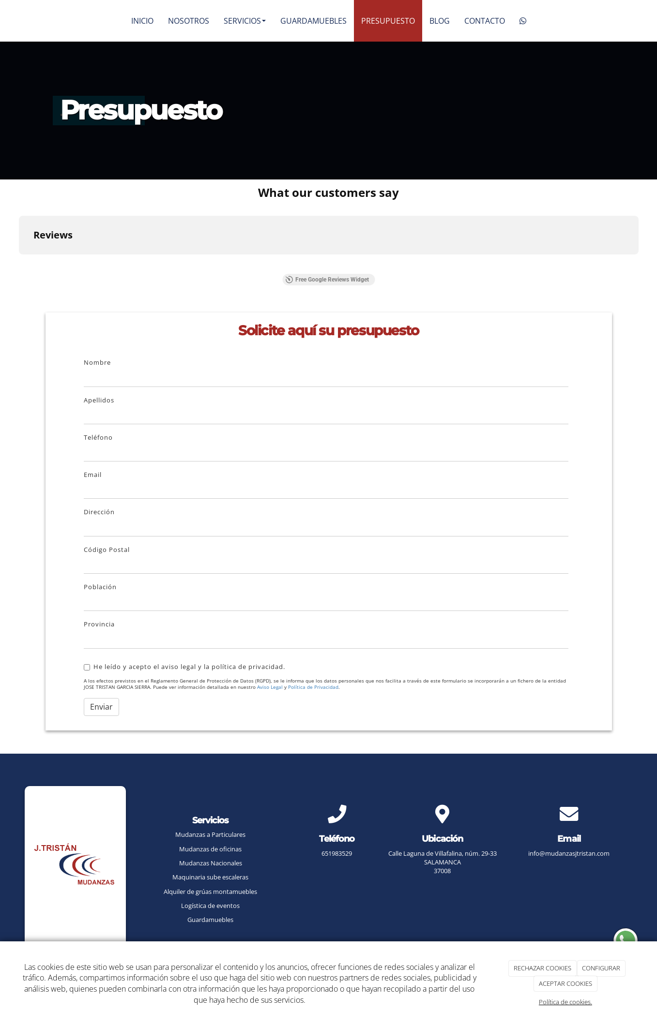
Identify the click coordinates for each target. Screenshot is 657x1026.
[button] (19, 264)
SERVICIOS (245, 20)
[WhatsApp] (523, 21)
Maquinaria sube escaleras (210, 877)
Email (93, 474)
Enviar (101, 706)
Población (100, 586)
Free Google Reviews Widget (327, 279)
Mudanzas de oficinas (210, 849)
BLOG (439, 20)
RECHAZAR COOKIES (542, 968)
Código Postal (107, 549)
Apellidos (99, 400)
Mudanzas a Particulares (210, 834)
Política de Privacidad (313, 687)
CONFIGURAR (601, 968)
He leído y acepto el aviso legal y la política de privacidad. (184, 666)
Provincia (99, 624)
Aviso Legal (270, 687)
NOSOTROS (188, 20)
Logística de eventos (210, 905)
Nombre (97, 362)
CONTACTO (484, 20)
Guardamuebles (210, 919)
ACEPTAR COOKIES (565, 983)
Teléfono (98, 437)
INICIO (142, 20)
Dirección (99, 511)
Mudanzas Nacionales (210, 863)
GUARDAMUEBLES (313, 20)
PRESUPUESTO (388, 20)
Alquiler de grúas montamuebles (210, 891)
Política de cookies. (565, 1001)
